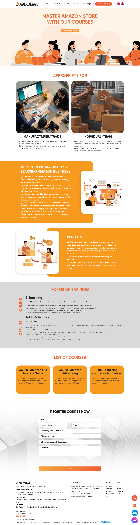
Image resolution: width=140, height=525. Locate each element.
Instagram (120, 491)
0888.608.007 (21, 516)
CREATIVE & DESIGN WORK (81, 493)
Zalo (118, 493)
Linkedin (119, 489)
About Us (56, 4)
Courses (76, 4)
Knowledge (87, 4)
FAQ (107, 496)
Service (66, 4)
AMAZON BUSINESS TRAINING (81, 496)
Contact (108, 486)
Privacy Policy (110, 493)
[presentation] (54, 461)
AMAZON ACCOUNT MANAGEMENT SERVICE (86, 486)
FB (117, 486)
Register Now (70, 31)
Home (47, 4)
